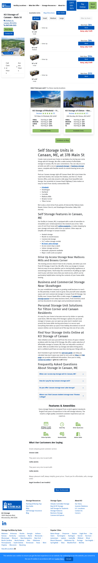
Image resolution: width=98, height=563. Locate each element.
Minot (88, 538)
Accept (68, 559)
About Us (61, 5)
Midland (80, 538)
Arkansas (13, 533)
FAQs (27, 508)
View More (8, 53)
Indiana (38, 533)
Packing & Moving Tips (34, 504)
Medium (53, 18)
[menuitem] (20, 5)
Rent (86, 28)
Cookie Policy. (59, 559)
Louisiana (22, 536)
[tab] (35, 13)
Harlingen (71, 536)
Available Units (45, 131)
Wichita (81, 543)
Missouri (15, 538)
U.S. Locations (80, 508)
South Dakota (18, 543)
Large (62, 18)
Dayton (74, 533)
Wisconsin (13, 545)
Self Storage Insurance (34, 511)
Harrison (88, 536)
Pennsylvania (6, 543)
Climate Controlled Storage (59, 504)
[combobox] (86, 18)
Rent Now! (92, 5)
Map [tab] (49, 13)
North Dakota (19, 540)
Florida (22, 533)
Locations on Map (63, 140)
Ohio (28, 540)
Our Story (78, 504)
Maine (30, 536)
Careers (77, 513)
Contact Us (9, 33)
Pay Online (82, 5)
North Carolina (6, 540)
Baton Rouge (54, 533)
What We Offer (34, 5)
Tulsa (63, 543)
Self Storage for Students (59, 508)
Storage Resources (49, 5)
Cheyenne (65, 533)
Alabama (4, 533)
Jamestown (54, 538)
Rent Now (8, 29)
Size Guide (61, 13)
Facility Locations (20, 5)
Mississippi (5, 538)
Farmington (61, 536)
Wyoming (22, 545)
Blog (27, 513)
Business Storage (56, 513)
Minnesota (38, 536)
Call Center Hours (6, 68)
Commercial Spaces (57, 515)
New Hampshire (26, 538)
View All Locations (8, 549)
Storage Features (56, 511)
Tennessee (29, 543)
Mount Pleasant (56, 540)
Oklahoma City (69, 540)
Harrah (80, 536)
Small (45, 18)
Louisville (72, 538)
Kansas (4, 536)
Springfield (54, 543)
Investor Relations (81, 506)
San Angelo (89, 540)
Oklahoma (36, 540)
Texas (38, 543)
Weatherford (71, 543)
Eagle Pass (83, 533)
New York (37, 538)
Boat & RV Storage (56, 506)
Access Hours (19, 67)
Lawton (63, 538)
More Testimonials (62, 490)
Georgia (29, 533)
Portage (80, 540)
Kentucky (12, 536)
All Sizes (36, 18)
